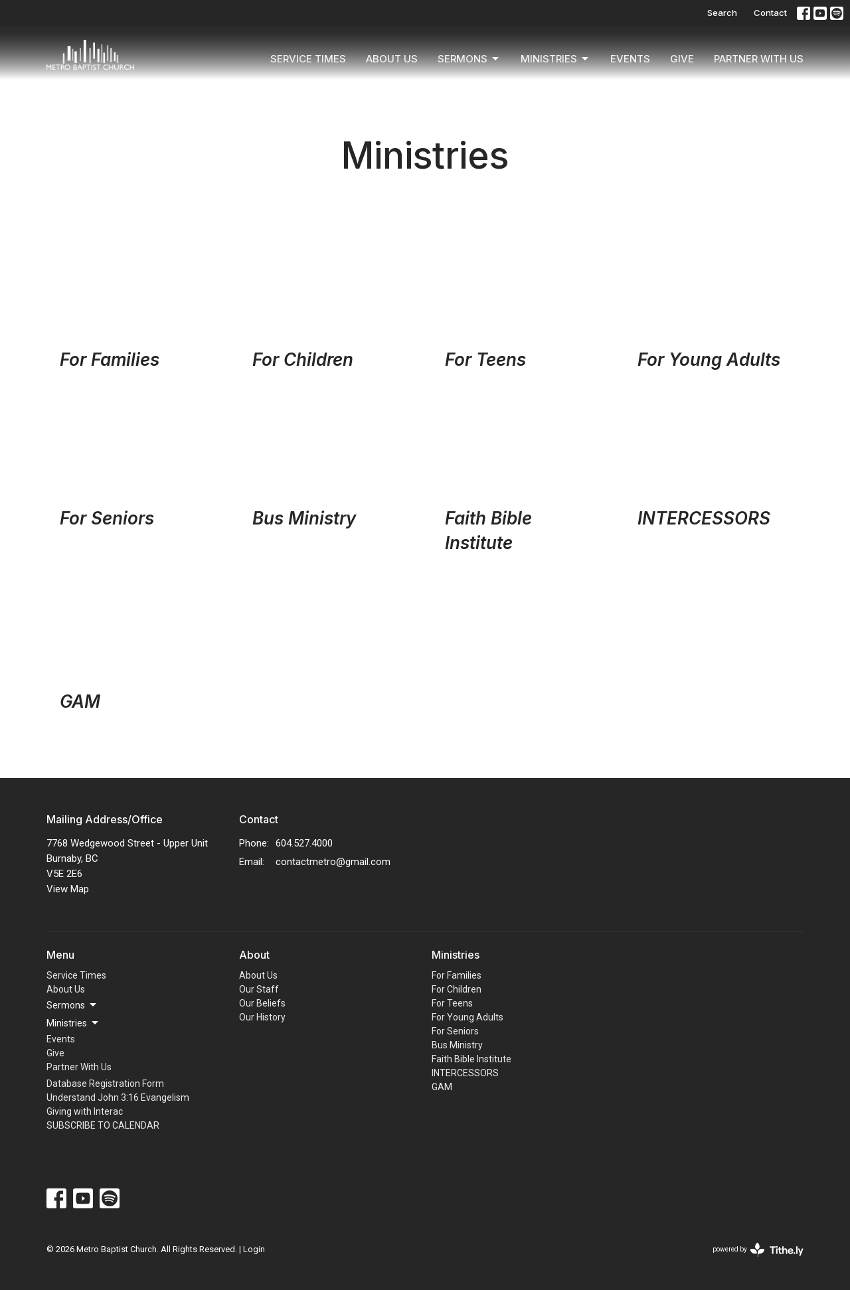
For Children (456, 989)
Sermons (469, 59)
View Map (67, 889)
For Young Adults (467, 1017)
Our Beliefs (262, 1003)
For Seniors (455, 1031)
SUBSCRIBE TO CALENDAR (102, 1125)
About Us (392, 58)
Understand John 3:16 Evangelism (117, 1097)
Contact (770, 12)
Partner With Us (759, 58)
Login (254, 1249)
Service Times (308, 58)
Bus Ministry (457, 1045)
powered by (758, 1250)
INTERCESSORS (465, 1073)
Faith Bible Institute (471, 1059)
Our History (262, 1017)
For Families (456, 975)
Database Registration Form (105, 1083)
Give (682, 58)
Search (722, 12)
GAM (442, 1087)
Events (630, 58)
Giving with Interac (84, 1111)
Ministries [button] (73, 1023)
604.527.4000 (304, 843)
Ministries (555, 59)
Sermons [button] (72, 1005)
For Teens (452, 1003)
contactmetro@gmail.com (333, 862)
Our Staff (259, 989)
